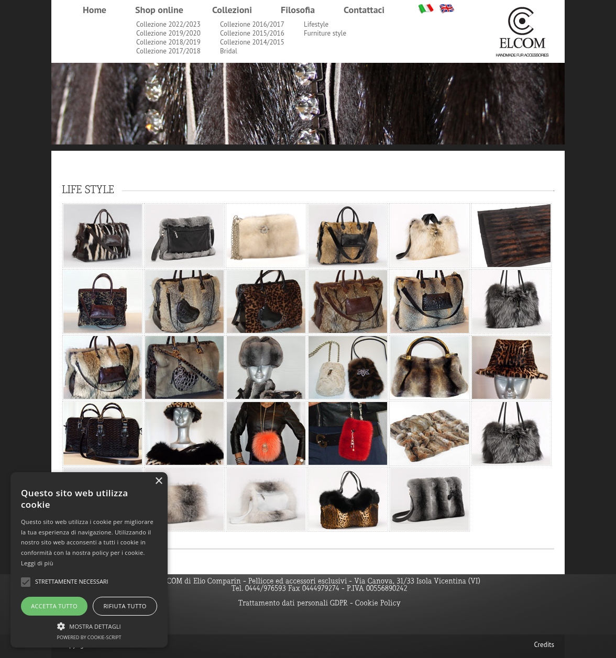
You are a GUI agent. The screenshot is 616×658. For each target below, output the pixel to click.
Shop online (159, 10)
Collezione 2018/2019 (168, 42)
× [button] (158, 481)
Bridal (228, 51)
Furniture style (325, 33)
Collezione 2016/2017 (252, 24)
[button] (89, 625)
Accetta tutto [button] (54, 606)
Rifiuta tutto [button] (124, 606)
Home (94, 10)
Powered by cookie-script (89, 637)
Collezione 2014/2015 (252, 42)
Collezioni (232, 10)
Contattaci (364, 10)
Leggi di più (37, 563)
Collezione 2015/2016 (252, 33)
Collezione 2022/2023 (168, 24)
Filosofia (298, 10)
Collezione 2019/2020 (168, 33)
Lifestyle (316, 24)
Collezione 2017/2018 (168, 51)
